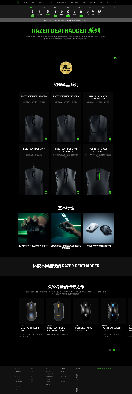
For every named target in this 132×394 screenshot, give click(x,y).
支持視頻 (48, 381)
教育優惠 (17, 379)
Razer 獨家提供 (18, 381)
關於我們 (63, 371)
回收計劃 (48, 384)
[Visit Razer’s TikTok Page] (77, 386)
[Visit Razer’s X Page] (77, 380)
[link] (17, 2)
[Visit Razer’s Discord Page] (77, 391)
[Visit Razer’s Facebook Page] (77, 372)
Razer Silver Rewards (20, 384)
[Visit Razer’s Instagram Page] (77, 374)
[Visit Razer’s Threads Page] (77, 377)
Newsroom (63, 376)
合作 (32, 381)
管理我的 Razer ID (50, 379)
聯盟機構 (17, 386)
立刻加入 (84, 20)
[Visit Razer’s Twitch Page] (77, 388)
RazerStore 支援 (49, 376)
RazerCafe (17, 374)
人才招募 (63, 374)
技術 (32, 371)
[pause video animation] (115, 58)
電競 (32, 379)
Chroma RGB (33, 374)
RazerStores (18, 371)
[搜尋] (108, 2)
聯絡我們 (63, 381)
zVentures (63, 379)
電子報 (17, 389)
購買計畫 (17, 376)
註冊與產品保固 (49, 374)
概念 (32, 376)
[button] (115, 2)
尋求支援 (48, 371)
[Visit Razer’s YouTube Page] (77, 383)
